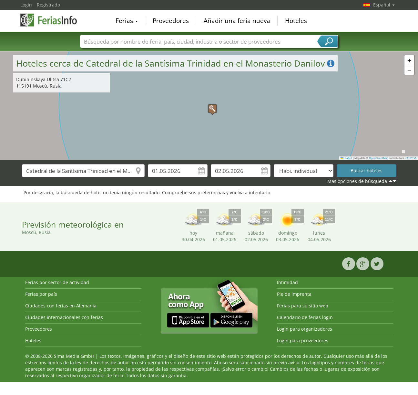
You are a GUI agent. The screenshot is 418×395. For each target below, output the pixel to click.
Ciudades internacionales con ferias (64, 317)
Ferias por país (41, 294)
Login (26, 5)
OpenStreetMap (378, 158)
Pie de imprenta (294, 294)
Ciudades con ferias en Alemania (61, 306)
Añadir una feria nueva (237, 20)
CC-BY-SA (410, 158)
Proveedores (171, 20)
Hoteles (296, 20)
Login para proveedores (302, 340)
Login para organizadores (304, 329)
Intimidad (287, 282)
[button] (209, 105)
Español (384, 5)
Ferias (127, 20)
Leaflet (346, 158)
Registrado (48, 5)
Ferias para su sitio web (302, 306)
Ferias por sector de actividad (57, 282)
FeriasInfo (52, 20)
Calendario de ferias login (305, 317)
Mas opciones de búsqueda (357, 181)
